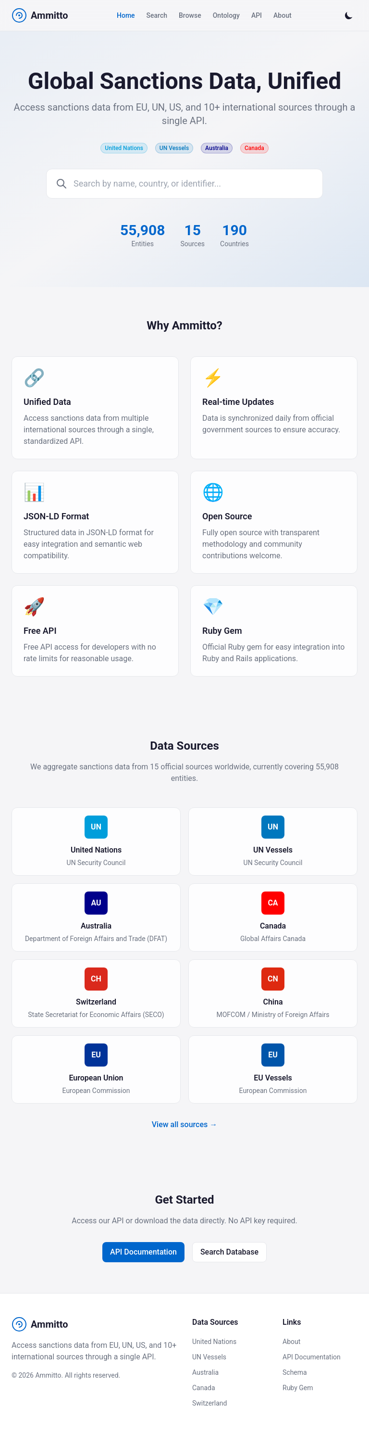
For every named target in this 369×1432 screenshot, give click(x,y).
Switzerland (209, 1403)
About (282, 15)
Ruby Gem (298, 1388)
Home (126, 15)
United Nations (214, 1341)
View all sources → (184, 1124)
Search (157, 15)
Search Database (229, 1251)
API (256, 15)
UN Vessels (209, 1357)
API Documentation (143, 1251)
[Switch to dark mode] (348, 15)
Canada (203, 1388)
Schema (295, 1372)
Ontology (226, 15)
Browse (190, 15)
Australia (205, 1372)
